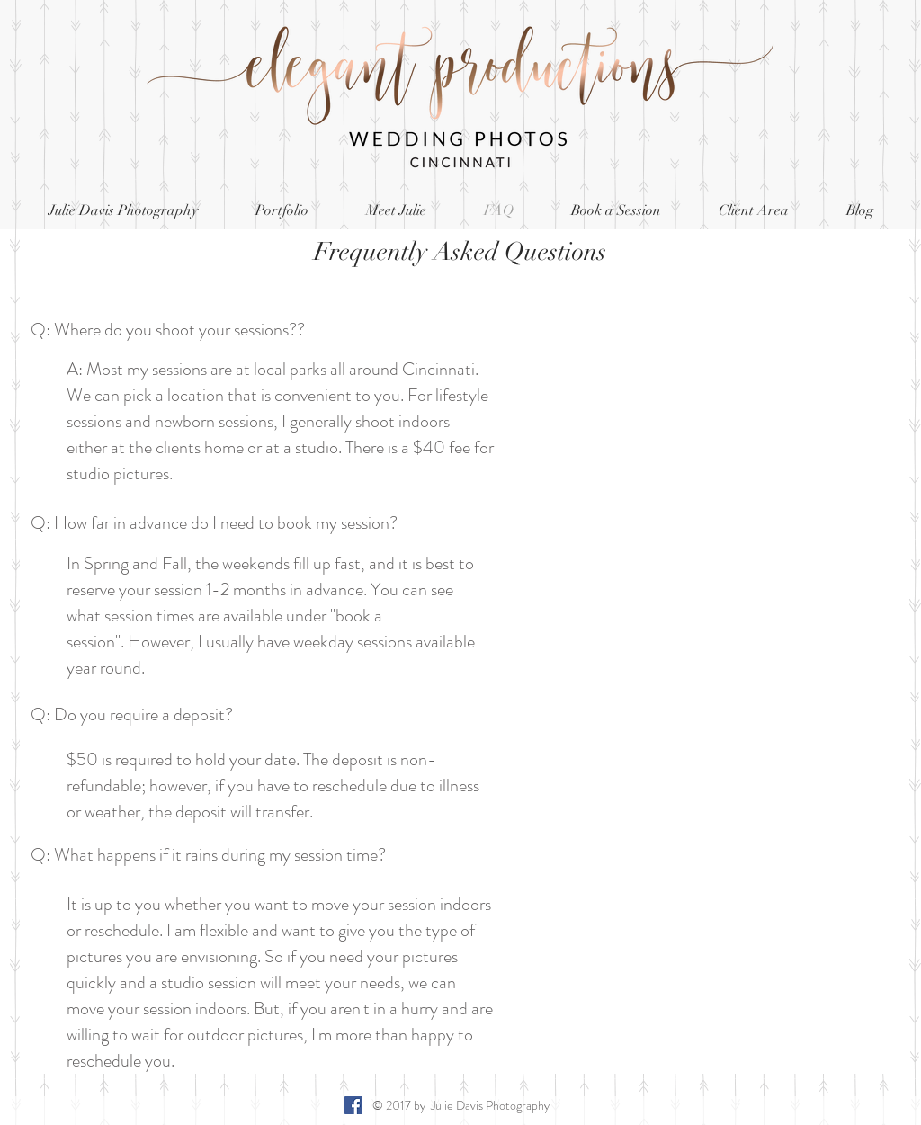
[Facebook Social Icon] (353, 1105)
